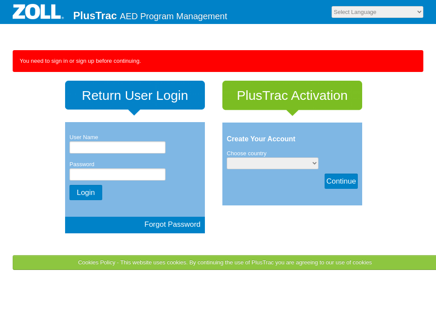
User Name (83, 137)
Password (81, 164)
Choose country (246, 153)
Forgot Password (173, 224)
